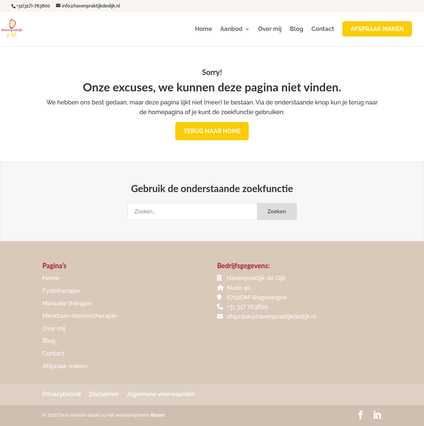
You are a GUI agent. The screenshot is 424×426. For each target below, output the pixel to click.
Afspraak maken (65, 366)
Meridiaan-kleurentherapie (80, 315)
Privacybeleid (62, 394)
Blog (296, 29)
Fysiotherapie (61, 290)
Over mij (270, 29)
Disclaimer (104, 394)
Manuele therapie (67, 303)
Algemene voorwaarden (161, 394)
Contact (322, 29)
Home (203, 29)
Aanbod (231, 29)
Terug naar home (212, 131)
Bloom (158, 415)
